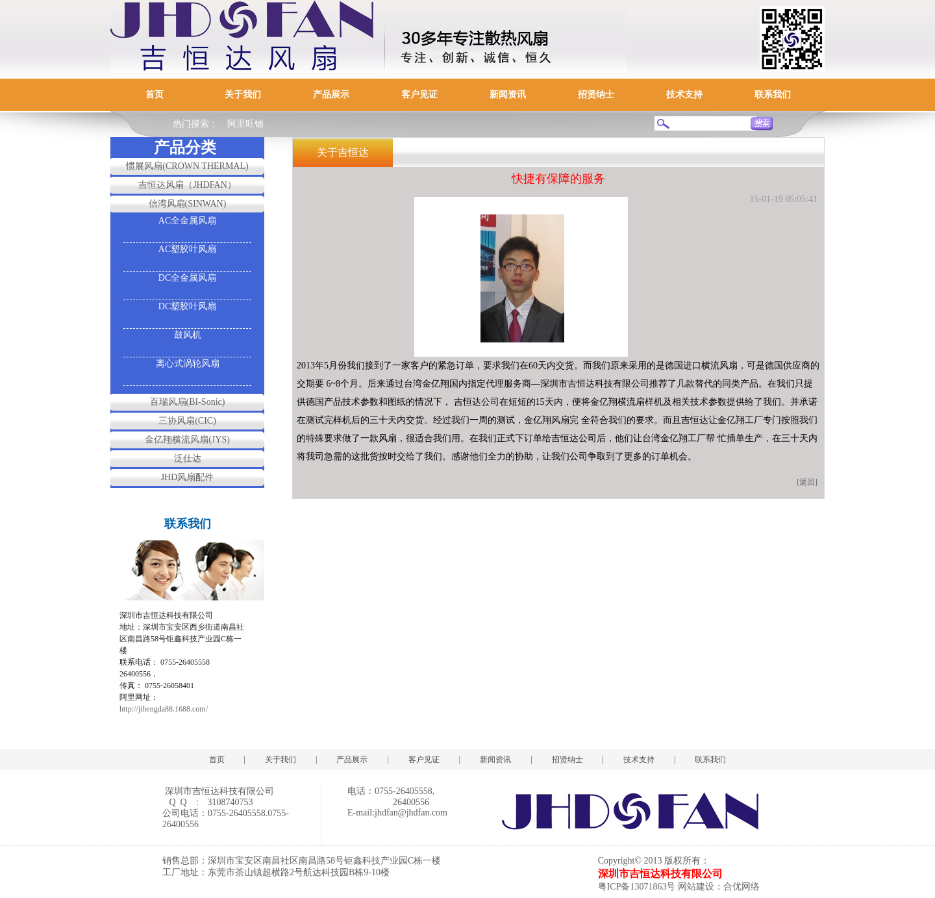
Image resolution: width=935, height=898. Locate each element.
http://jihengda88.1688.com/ (163, 708)
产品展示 (331, 94)
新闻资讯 (508, 94)
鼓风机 (187, 335)
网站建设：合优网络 (719, 887)
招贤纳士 (596, 94)
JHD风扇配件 (187, 477)
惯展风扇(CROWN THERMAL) (187, 166)
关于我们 (243, 94)
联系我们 (772, 94)
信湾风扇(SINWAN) (188, 204)
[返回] (807, 482)
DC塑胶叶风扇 (187, 306)
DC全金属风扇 (187, 278)
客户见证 (419, 94)
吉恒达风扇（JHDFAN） (187, 185)
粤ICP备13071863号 (637, 887)
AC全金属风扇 (187, 220)
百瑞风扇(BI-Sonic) (187, 402)
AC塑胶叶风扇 (187, 249)
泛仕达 (187, 458)
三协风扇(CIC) (187, 421)
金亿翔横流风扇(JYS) (187, 439)
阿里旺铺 (245, 124)
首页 (154, 94)
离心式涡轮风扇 (187, 363)
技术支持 (684, 94)
